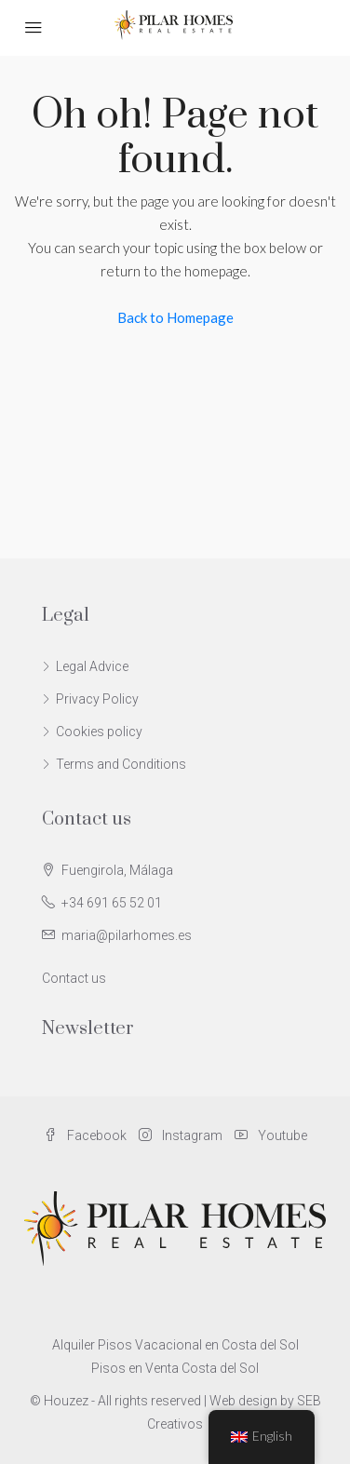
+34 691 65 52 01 (111, 902)
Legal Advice (92, 666)
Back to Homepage (175, 317)
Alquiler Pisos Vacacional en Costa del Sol (175, 1344)
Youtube (271, 1135)
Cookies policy (99, 731)
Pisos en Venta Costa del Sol (175, 1368)
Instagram (180, 1135)
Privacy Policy (97, 699)
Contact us (74, 978)
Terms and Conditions (121, 764)
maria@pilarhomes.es (126, 935)
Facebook (85, 1135)
